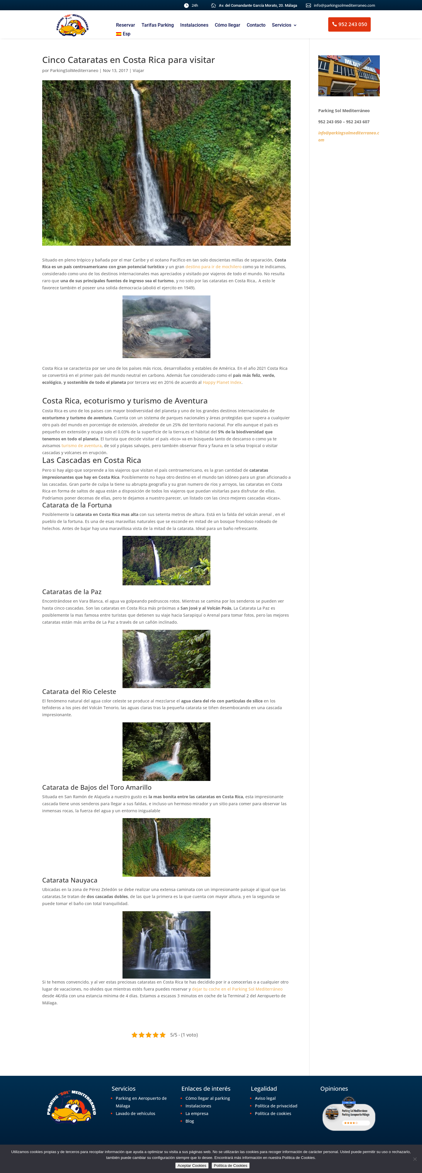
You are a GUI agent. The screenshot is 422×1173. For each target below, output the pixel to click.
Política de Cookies (230, 1165)
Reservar (125, 25)
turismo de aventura (82, 445)
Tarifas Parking (158, 25)
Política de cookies (273, 1113)
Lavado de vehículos (135, 1113)
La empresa (197, 1113)
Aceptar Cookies (192, 1165)
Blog (190, 1121)
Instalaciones (194, 25)
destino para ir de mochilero (214, 266)
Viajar (138, 70)
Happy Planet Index (222, 382)
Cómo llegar (227, 25)
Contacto (256, 25)
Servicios (281, 25)
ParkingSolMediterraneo (74, 70)
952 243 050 (352, 24)
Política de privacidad (276, 1106)
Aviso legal (265, 1098)
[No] (415, 1159)
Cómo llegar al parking (208, 1098)
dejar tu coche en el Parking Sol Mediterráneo (237, 989)
